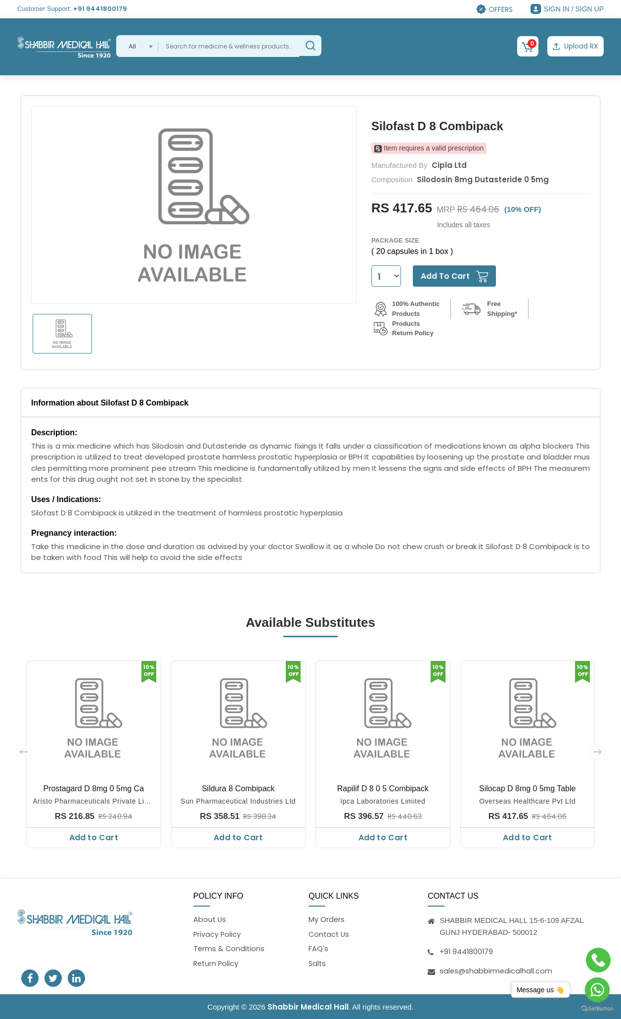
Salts (318, 964)
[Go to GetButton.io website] (597, 1009)
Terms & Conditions (229, 949)
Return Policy (216, 964)
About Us (210, 919)
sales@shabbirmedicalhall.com (497, 970)
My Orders (327, 919)
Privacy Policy (217, 933)
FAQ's (318, 949)
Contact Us (330, 933)
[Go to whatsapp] (597, 989)
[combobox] (137, 46)
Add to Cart (93, 836)
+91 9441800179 (100, 8)
